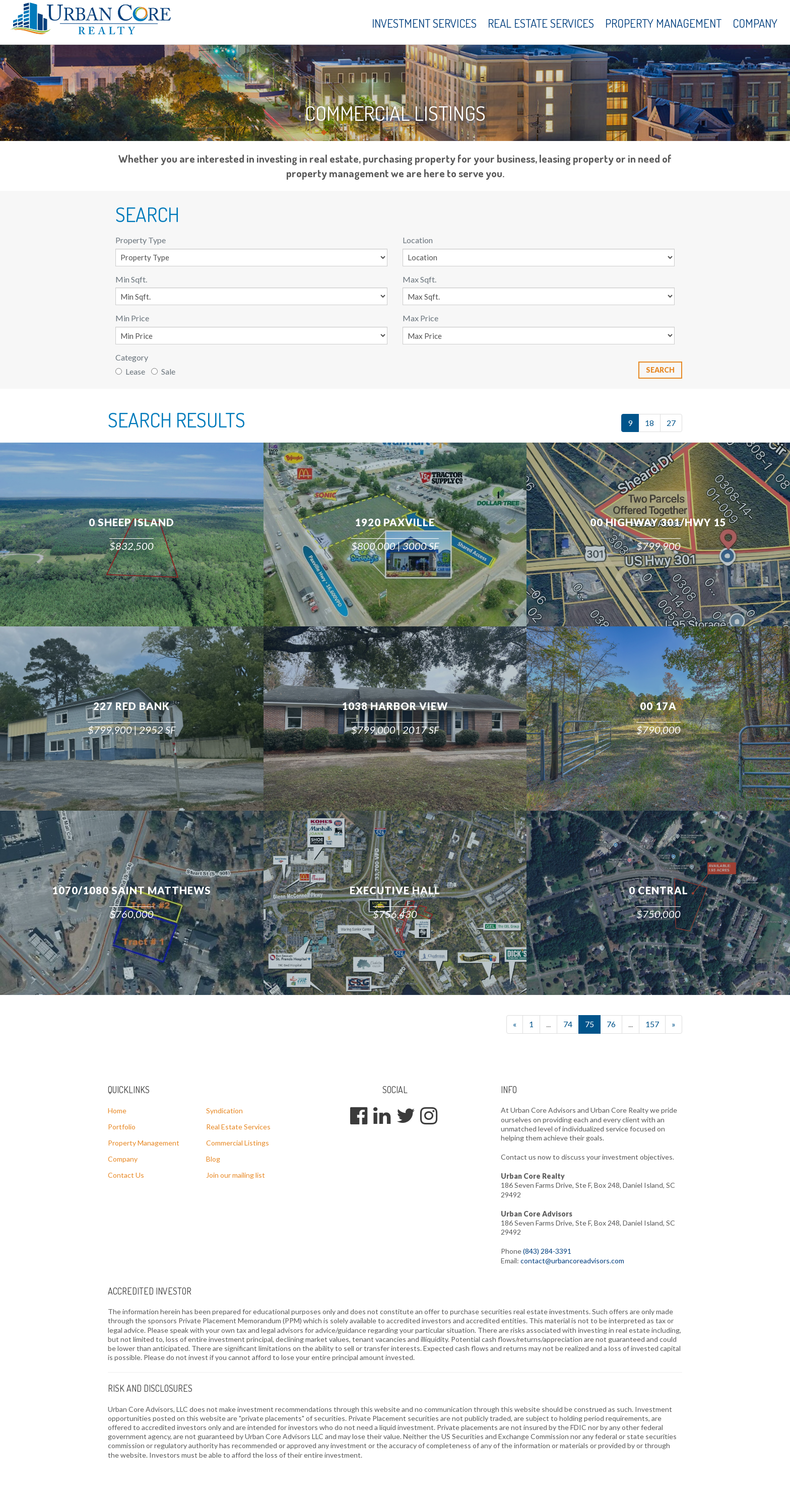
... (548, 1024)
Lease (130, 371)
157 (652, 1024)
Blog (213, 1159)
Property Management (663, 23)
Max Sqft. (419, 279)
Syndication (224, 1110)
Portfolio (122, 1126)
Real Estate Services (541, 23)
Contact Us (126, 1175)
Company (755, 23)
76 (611, 1024)
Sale (163, 371)
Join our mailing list (235, 1175)
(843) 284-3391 (547, 1251)
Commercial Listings (237, 1142)
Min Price (132, 318)
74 (567, 1024)
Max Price (420, 318)
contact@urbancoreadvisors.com (572, 1260)
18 (649, 422)
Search (660, 370)
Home (117, 1110)
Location (418, 240)
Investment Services (424, 23)
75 (589, 1024)
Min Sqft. (131, 279)
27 (671, 422)
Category (131, 357)
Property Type (140, 240)
